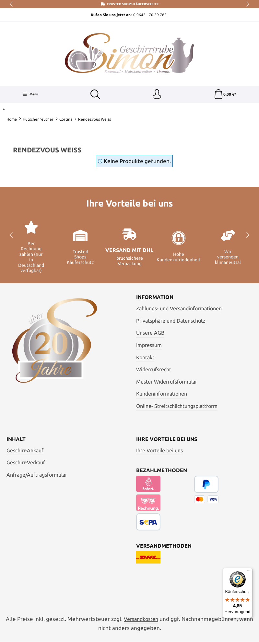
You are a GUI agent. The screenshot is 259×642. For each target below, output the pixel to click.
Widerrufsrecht (153, 369)
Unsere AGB (150, 333)
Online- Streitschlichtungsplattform (177, 406)
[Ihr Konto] (157, 94)
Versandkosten (141, 619)
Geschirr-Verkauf (25, 462)
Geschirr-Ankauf (24, 450)
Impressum (149, 345)
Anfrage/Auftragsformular (36, 475)
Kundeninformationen (161, 394)
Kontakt (145, 357)
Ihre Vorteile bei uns (159, 450)
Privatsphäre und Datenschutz (171, 321)
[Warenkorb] (225, 94)
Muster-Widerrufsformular (166, 382)
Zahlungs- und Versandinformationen (179, 308)
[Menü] (30, 94)
